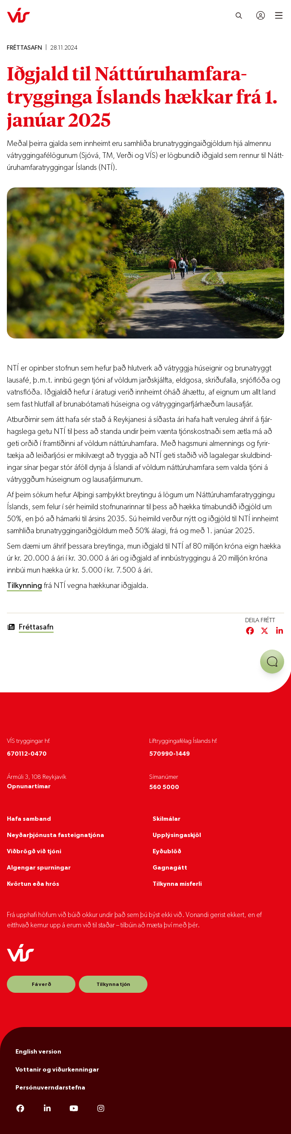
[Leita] (239, 15)
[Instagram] (101, 1109)
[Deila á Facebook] (250, 632)
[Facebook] (20, 1109)
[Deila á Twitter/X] (265, 632)
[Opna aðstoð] (272, 662)
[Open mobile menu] (278, 15)
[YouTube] (74, 1109)
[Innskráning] (260, 15)
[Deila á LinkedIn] (280, 632)
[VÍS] (18, 15)
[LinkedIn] (47, 1109)
